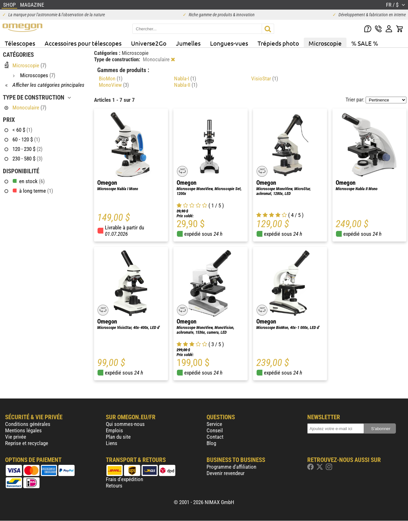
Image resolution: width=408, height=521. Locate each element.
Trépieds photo (278, 43)
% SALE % (364, 43)
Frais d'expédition (124, 479)
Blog (211, 443)
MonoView (114, 85)
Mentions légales (23, 430)
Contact (215, 437)
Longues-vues (229, 43)
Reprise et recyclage (26, 443)
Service (214, 424)
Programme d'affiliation (231, 467)
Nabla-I (185, 78)
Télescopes (20, 43)
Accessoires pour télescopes (83, 43)
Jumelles (188, 43)
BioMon (110, 78)
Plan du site (118, 437)
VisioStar (264, 78)
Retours (114, 485)
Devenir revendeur (225, 473)
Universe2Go (148, 43)
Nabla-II (185, 85)
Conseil (215, 430)
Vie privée (15, 437)
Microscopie (325, 43)
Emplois (114, 430)
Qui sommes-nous (125, 424)
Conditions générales (27, 424)
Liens (111, 443)
